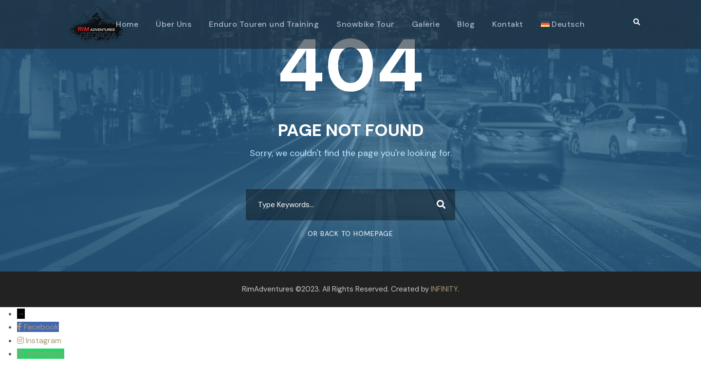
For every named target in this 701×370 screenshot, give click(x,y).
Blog (466, 24)
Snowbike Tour (365, 24)
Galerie (426, 24)
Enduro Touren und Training (264, 24)
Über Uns (173, 24)
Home (127, 24)
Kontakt (507, 24)
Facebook (41, 327)
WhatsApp (45, 354)
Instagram (43, 340)
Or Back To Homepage (350, 233)
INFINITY (444, 289)
